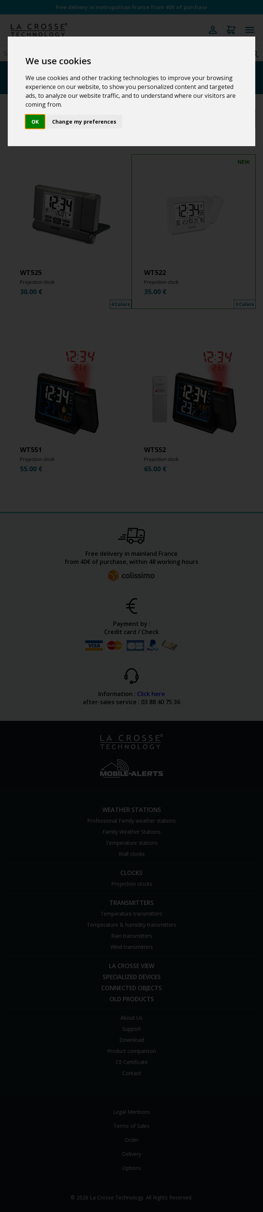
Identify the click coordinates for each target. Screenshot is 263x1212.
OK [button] (35, 121)
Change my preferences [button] (84, 121)
